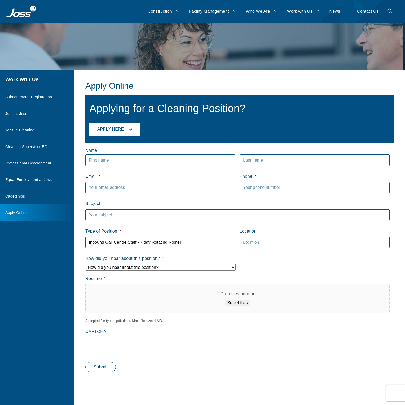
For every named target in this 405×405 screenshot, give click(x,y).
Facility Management (209, 11)
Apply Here (116, 128)
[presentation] (125, 347)
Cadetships (15, 196)
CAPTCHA (95, 331)
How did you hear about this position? (124, 258)
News (334, 11)
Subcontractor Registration (28, 97)
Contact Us (367, 11)
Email (92, 176)
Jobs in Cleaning (19, 130)
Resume (95, 278)
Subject (92, 203)
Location (248, 231)
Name (93, 150)
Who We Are (258, 11)
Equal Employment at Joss (28, 179)
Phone (248, 176)
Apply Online (16, 213)
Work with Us (299, 11)
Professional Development (28, 163)
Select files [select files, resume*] (237, 303)
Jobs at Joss (16, 114)
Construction (160, 11)
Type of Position (103, 231)
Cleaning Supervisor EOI (27, 147)
